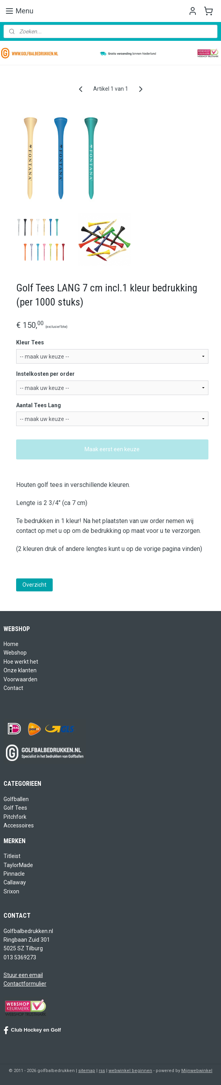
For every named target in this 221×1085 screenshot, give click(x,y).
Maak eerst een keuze (112, 449)
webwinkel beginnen (130, 1070)
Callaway (15, 882)
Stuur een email (23, 975)
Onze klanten (20, 670)
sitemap (86, 1070)
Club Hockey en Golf (32, 1030)
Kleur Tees (30, 342)
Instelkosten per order (45, 374)
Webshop (15, 653)
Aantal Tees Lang (38, 405)
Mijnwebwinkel (196, 1070)
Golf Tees (15, 808)
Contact (13, 688)
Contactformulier (25, 984)
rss (102, 1070)
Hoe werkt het (21, 662)
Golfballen (16, 799)
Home (11, 644)
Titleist (12, 856)
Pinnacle (14, 874)
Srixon (11, 891)
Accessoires (19, 825)
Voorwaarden (20, 679)
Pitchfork (15, 817)
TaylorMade (18, 865)
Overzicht (34, 585)
